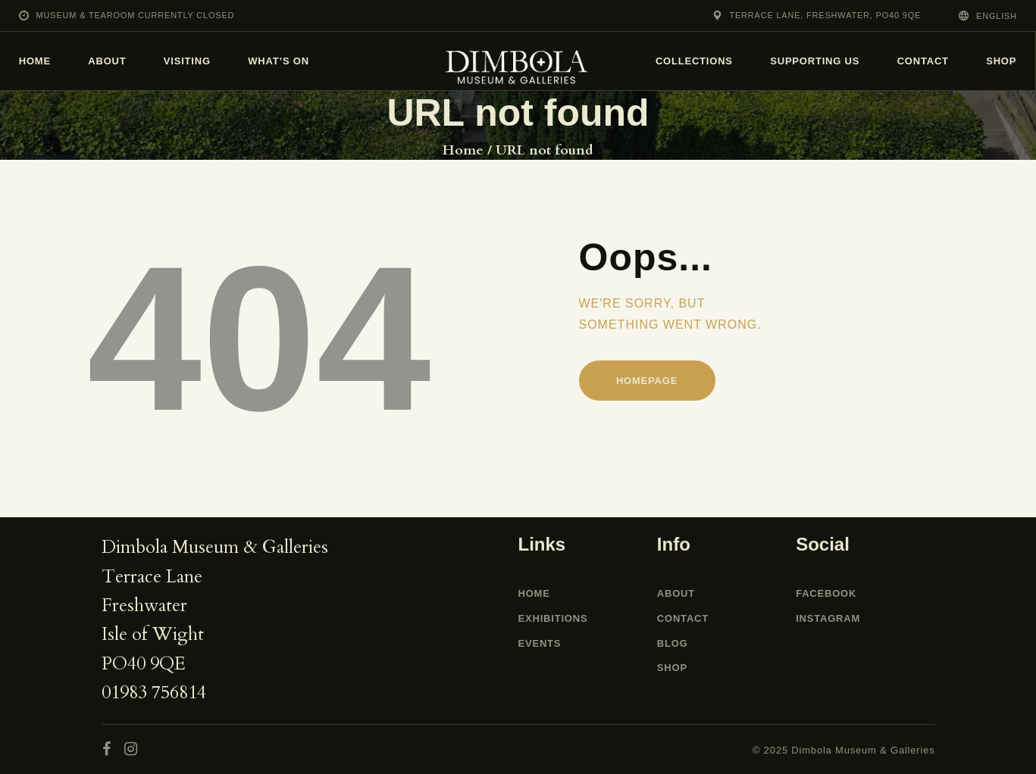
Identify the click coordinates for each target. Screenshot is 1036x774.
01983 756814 (154, 692)
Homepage (647, 380)
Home (463, 151)
